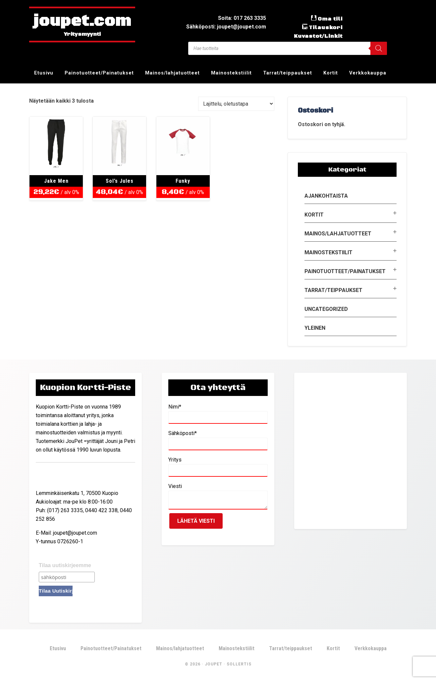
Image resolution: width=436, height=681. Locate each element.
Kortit (314, 215)
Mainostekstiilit (328, 252)
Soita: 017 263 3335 (242, 18)
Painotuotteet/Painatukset (345, 271)
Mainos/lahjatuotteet (337, 233)
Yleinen (314, 328)
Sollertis (239, 664)
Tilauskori (326, 27)
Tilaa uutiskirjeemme (65, 565)
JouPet (213, 664)
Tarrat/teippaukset (333, 290)
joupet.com (82, 21)
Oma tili (330, 19)
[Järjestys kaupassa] (236, 104)
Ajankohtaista (326, 196)
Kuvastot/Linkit (318, 36)
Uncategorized (326, 309)
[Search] (378, 48)
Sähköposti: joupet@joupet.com (226, 27)
